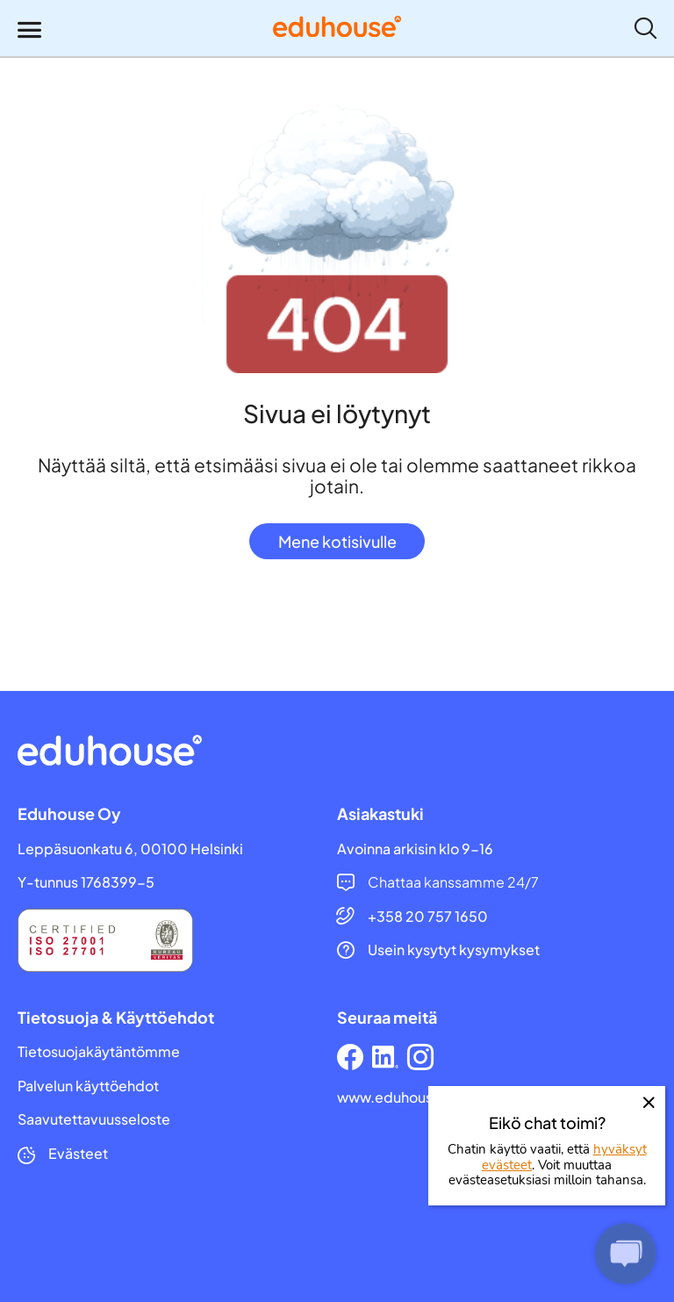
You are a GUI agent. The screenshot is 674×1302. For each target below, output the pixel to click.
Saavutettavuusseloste (94, 1119)
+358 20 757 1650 (428, 916)
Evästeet (78, 1154)
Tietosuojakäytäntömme (99, 1052)
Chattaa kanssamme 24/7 (453, 882)
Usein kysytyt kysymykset (454, 950)
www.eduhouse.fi (396, 1097)
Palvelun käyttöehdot (88, 1086)
